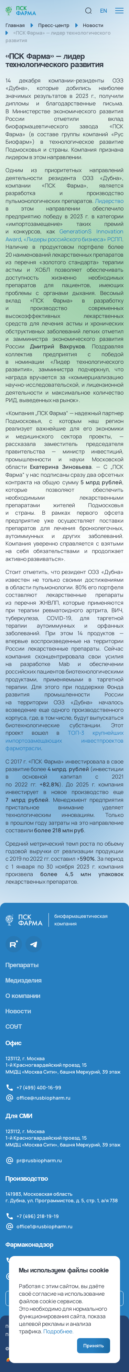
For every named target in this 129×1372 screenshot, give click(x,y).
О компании (23, 995)
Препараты (22, 965)
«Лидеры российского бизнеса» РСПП (72, 239)
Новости (18, 1011)
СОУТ (14, 1026)
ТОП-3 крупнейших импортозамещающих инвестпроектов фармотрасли (64, 740)
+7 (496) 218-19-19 (38, 1216)
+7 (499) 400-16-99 (39, 1087)
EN (103, 10)
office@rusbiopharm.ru (44, 1097)
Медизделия (24, 980)
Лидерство (109, 201)
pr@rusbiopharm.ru (39, 1160)
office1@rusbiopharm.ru (45, 1226)
